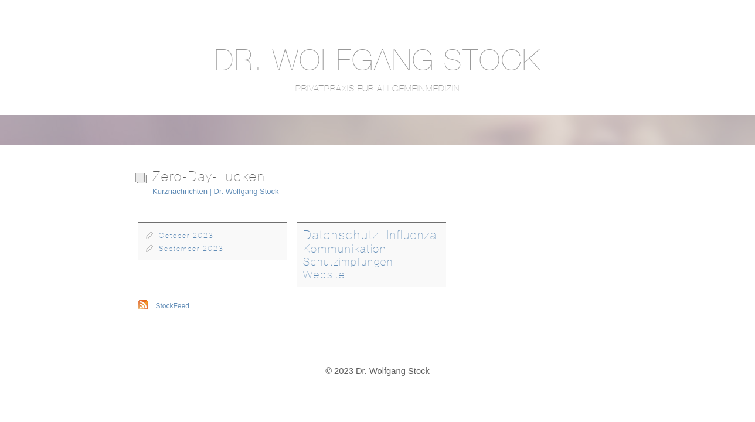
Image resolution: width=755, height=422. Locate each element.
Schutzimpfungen (348, 262)
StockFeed (172, 306)
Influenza (412, 234)
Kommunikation (345, 248)
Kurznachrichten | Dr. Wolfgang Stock (215, 191)
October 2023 (186, 236)
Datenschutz (341, 234)
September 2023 (191, 248)
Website (324, 275)
